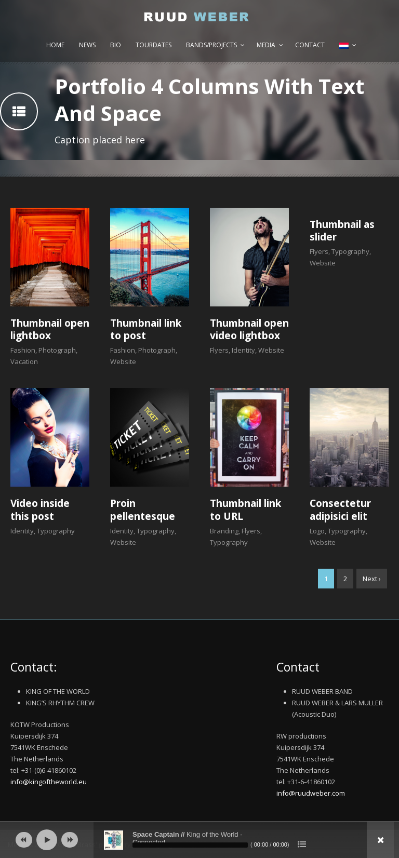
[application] (199, 840)
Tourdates (153, 45)
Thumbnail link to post (145, 329)
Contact (310, 45)
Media (266, 45)
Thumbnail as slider (342, 231)
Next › (372, 578)
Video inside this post (40, 510)
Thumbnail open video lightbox (249, 329)
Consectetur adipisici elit (340, 510)
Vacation (24, 361)
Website (123, 361)
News (87, 45)
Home (55, 45)
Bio (115, 45)
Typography (350, 251)
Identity (243, 350)
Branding (224, 530)
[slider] (190, 845)
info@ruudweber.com (310, 793)
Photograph (57, 350)
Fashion (22, 350)
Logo (317, 530)
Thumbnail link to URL (245, 510)
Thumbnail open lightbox (49, 329)
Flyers (219, 350)
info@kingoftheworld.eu (48, 781)
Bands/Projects (211, 45)
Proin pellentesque (142, 510)
